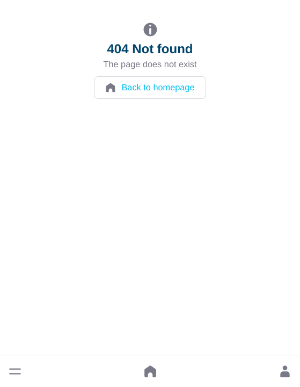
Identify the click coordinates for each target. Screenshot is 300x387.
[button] (15, 371)
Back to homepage (149, 87)
